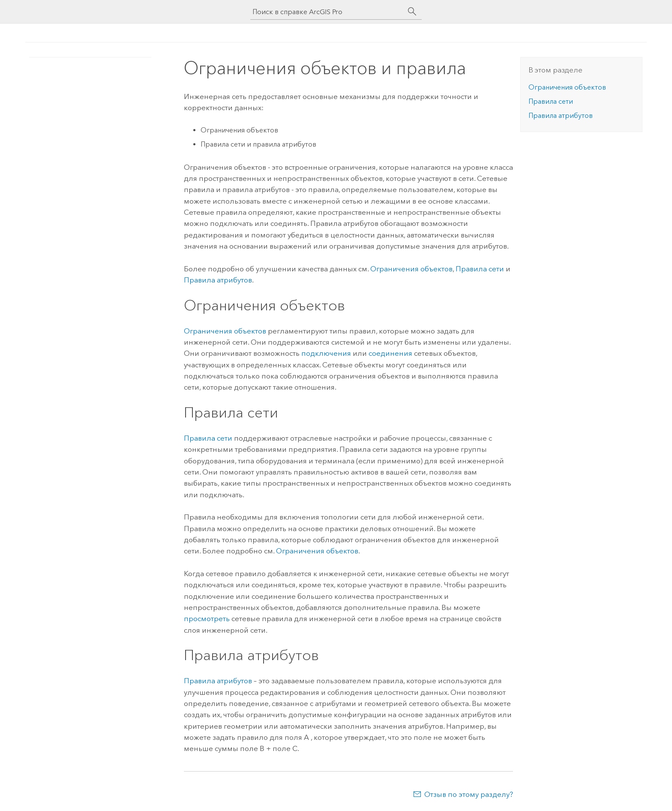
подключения (326, 353)
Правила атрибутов (218, 280)
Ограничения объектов (411, 268)
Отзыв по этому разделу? (468, 794)
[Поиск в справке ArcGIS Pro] (327, 11)
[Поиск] (412, 11)
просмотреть (207, 618)
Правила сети (480, 268)
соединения (390, 353)
